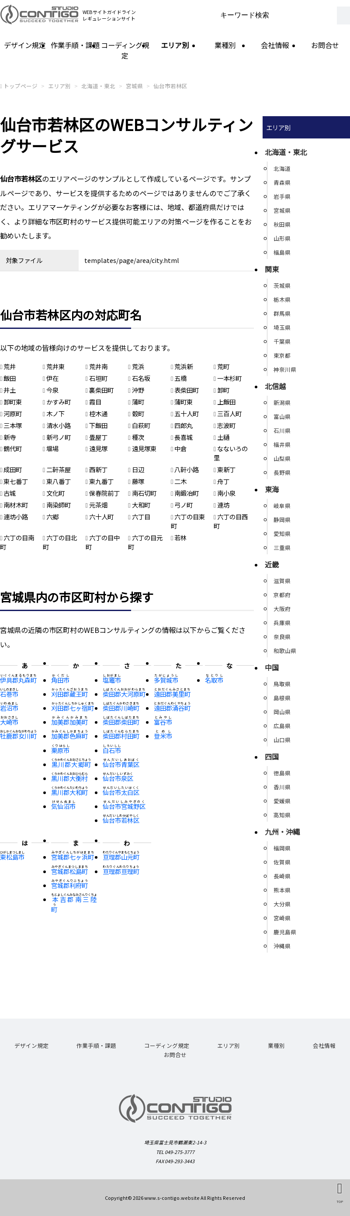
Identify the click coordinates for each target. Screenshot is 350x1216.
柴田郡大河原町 (124, 693)
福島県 (282, 252)
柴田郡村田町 (121, 735)
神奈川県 (285, 369)
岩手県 (282, 196)
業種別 (225, 45)
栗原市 (60, 750)
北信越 (275, 386)
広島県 (282, 726)
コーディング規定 (125, 50)
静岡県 (282, 519)
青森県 (282, 182)
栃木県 (282, 299)
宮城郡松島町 (69, 871)
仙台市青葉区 (121, 764)
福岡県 (282, 848)
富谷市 (163, 721)
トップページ (20, 86)
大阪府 (282, 609)
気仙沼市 (63, 806)
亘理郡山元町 (121, 856)
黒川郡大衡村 (69, 778)
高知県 (282, 815)
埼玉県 (282, 327)
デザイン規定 (25, 45)
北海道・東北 (98, 86)
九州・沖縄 (282, 831)
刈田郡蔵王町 (69, 693)
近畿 (272, 564)
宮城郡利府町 (69, 885)
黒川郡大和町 (69, 792)
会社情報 (275, 45)
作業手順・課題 (75, 45)
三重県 (282, 547)
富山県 (282, 416)
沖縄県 (282, 946)
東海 (272, 489)
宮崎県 (282, 918)
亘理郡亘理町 (121, 871)
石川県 (282, 430)
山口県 (282, 740)
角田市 (60, 679)
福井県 (282, 444)
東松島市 (12, 856)
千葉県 (282, 341)
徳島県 (282, 773)
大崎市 (9, 721)
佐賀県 (282, 862)
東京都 (282, 355)
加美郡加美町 (69, 721)
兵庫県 (282, 622)
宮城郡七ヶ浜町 (72, 856)
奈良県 (282, 636)
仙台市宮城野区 (124, 806)
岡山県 (282, 712)
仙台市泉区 (118, 778)
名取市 (214, 679)
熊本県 (282, 890)
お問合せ (325, 45)
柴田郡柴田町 (121, 721)
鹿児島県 (285, 932)
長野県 (282, 472)
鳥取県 (282, 684)
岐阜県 (282, 505)
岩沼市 (9, 707)
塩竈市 (112, 679)
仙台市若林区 (170, 86)
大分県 (282, 904)
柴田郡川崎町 (121, 707)
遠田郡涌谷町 (172, 707)
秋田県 (282, 224)
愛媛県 (282, 801)
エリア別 (175, 45)
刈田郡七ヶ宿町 (72, 707)
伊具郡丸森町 (18, 679)
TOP (339, 1201)
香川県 (282, 787)
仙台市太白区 (121, 792)
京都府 (282, 595)
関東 (272, 269)
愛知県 (282, 533)
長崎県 (282, 876)
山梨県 (282, 458)
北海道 (282, 168)
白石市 (112, 750)
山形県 (282, 238)
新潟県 (282, 402)
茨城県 (282, 285)
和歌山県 (285, 650)
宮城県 (134, 86)
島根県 (282, 698)
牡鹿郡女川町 (18, 735)
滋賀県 (282, 581)
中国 (272, 667)
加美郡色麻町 (69, 735)
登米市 (163, 735)
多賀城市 (166, 679)
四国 (272, 756)
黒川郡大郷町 (71, 764)
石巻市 (9, 693)
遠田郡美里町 (172, 693)
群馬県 (282, 313)
